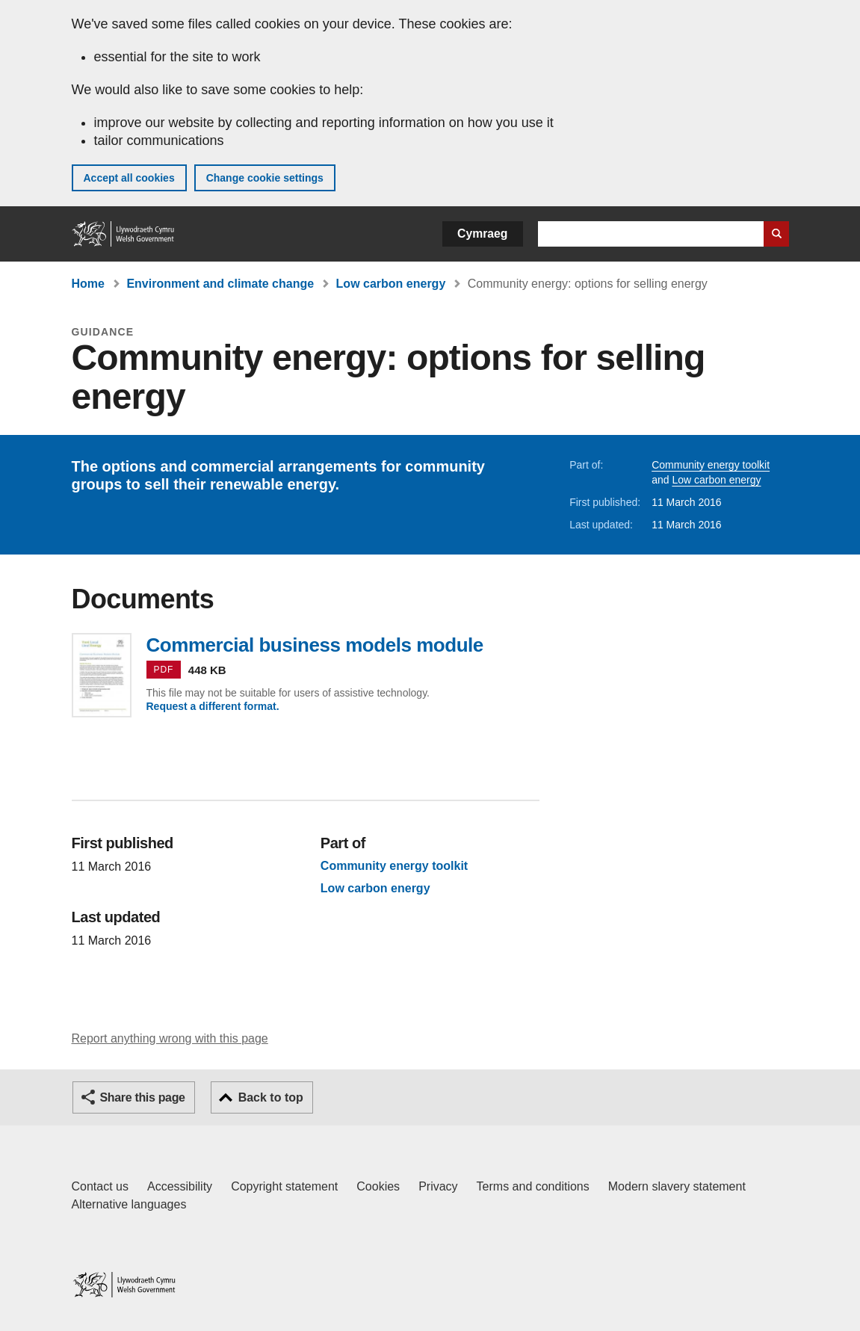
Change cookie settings (265, 178)
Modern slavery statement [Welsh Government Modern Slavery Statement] (677, 1186)
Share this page (142, 1097)
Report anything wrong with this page (170, 1038)
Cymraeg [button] (482, 233)
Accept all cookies (129, 178)
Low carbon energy (391, 283)
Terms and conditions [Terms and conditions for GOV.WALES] (533, 1186)
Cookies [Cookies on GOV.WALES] (378, 1186)
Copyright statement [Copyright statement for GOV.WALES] (284, 1186)
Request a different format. (212, 706)
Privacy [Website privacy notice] (437, 1186)
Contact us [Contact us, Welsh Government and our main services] (100, 1186)
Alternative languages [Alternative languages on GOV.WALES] (129, 1204)
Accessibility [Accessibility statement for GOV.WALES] (179, 1186)
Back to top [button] (270, 1097)
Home (88, 283)
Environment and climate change (220, 283)
